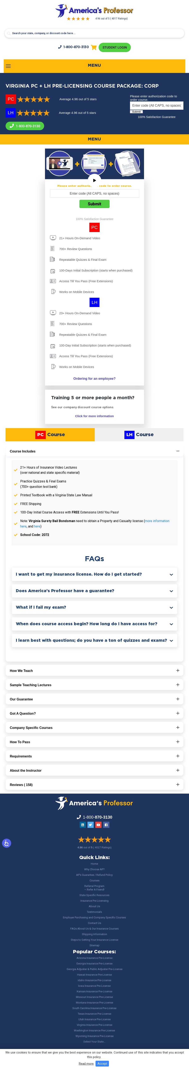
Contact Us (94, 923)
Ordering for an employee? (94, 379)
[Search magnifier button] (9, 33)
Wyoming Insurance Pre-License (94, 1036)
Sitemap (94, 945)
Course (50, 435)
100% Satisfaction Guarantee (156, 117)
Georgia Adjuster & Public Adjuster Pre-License (94, 969)
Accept (102, 1063)
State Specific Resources (94, 895)
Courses (94, 880)
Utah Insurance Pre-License (94, 1019)
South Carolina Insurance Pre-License (94, 1008)
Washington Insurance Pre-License (94, 1030)
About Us (94, 906)
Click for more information (94, 416)
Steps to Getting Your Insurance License (94, 939)
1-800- (73, 47)
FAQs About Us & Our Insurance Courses (94, 928)
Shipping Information (94, 934)
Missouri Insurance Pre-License (94, 997)
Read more (86, 1063)
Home (94, 863)
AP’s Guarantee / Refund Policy (94, 874)
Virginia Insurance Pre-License (94, 1024)
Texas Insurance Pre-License (94, 1013)
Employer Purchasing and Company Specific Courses (94, 917)
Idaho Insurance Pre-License (94, 980)
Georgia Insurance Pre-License (94, 963)
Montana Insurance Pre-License (94, 1002)
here (37, 527)
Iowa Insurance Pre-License (94, 985)
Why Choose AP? (94, 869)
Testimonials (94, 911)
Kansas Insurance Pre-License (94, 991)
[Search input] (94, 33)
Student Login (114, 48)
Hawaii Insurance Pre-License (94, 974)
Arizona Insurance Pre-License (94, 957)
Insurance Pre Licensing (94, 900)
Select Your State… (94, 1041)
